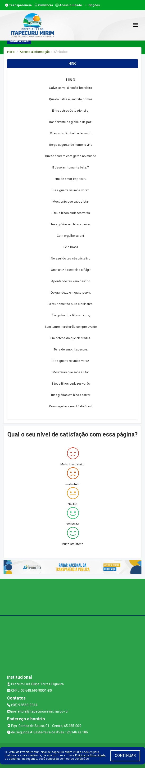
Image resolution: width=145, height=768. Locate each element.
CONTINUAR (125, 755)
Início (11, 52)
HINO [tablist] (72, 63)
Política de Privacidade (90, 755)
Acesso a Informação (35, 52)
